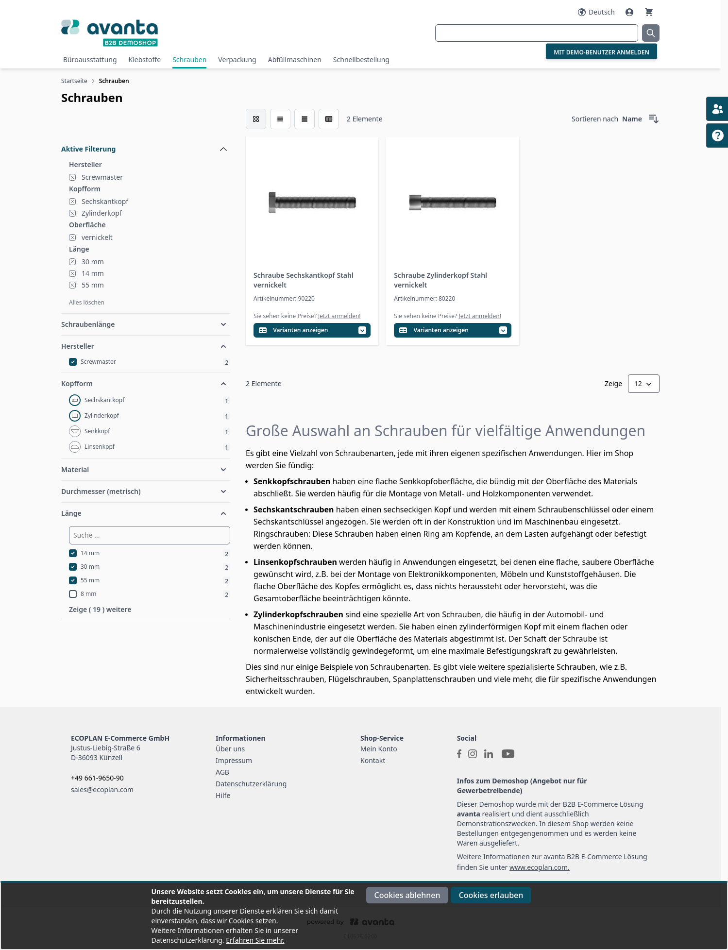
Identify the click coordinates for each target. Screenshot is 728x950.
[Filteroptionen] (145, 126)
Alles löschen (86, 302)
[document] (364, 916)
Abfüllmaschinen (295, 59)
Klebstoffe (145, 59)
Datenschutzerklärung (251, 783)
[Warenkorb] (649, 12)
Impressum (234, 760)
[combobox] (536, 33)
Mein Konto (378, 748)
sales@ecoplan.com (102, 789)
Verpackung (237, 59)
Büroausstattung (90, 59)
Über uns (230, 748)
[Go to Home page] (161, 33)
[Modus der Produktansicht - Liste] (280, 119)
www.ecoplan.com (538, 867)
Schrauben (189, 59)
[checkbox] (256, 119)
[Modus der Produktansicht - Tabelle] (304, 119)
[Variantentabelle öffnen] (312, 330)
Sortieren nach (595, 118)
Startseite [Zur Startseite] (74, 81)
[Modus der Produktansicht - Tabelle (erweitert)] (329, 119)
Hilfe (223, 795)
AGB (222, 772)
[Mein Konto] (630, 12)
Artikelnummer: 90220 (284, 298)
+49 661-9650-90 (97, 777)
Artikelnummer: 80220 (424, 298)
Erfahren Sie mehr (254, 940)
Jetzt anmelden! (339, 316)
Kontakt (372, 760)
